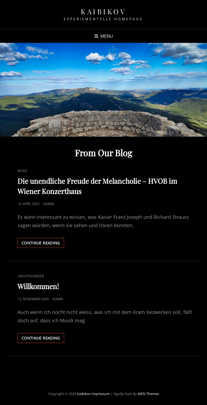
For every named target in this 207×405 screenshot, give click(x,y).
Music (22, 170)
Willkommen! (38, 286)
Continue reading (43, 244)
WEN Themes (148, 393)
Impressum (101, 393)
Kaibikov (103, 11)
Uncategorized (30, 276)
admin (48, 204)
